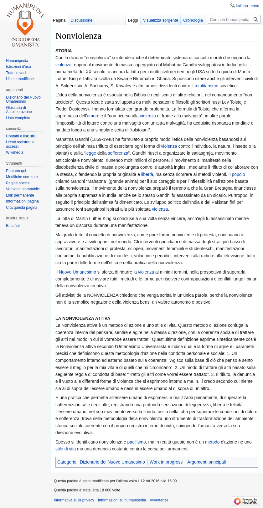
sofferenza (118, 153)
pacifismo (136, 441)
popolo (238, 174)
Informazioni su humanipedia (122, 500)
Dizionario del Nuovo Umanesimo (112, 461)
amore (93, 115)
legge (90, 153)
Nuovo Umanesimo (77, 272)
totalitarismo (206, 85)
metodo (212, 441)
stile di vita (65, 448)
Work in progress (166, 461)
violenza (63, 64)
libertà (147, 174)
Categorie (66, 461)
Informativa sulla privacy (74, 500)
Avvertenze (159, 500)
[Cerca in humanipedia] (234, 19)
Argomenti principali (206, 461)
